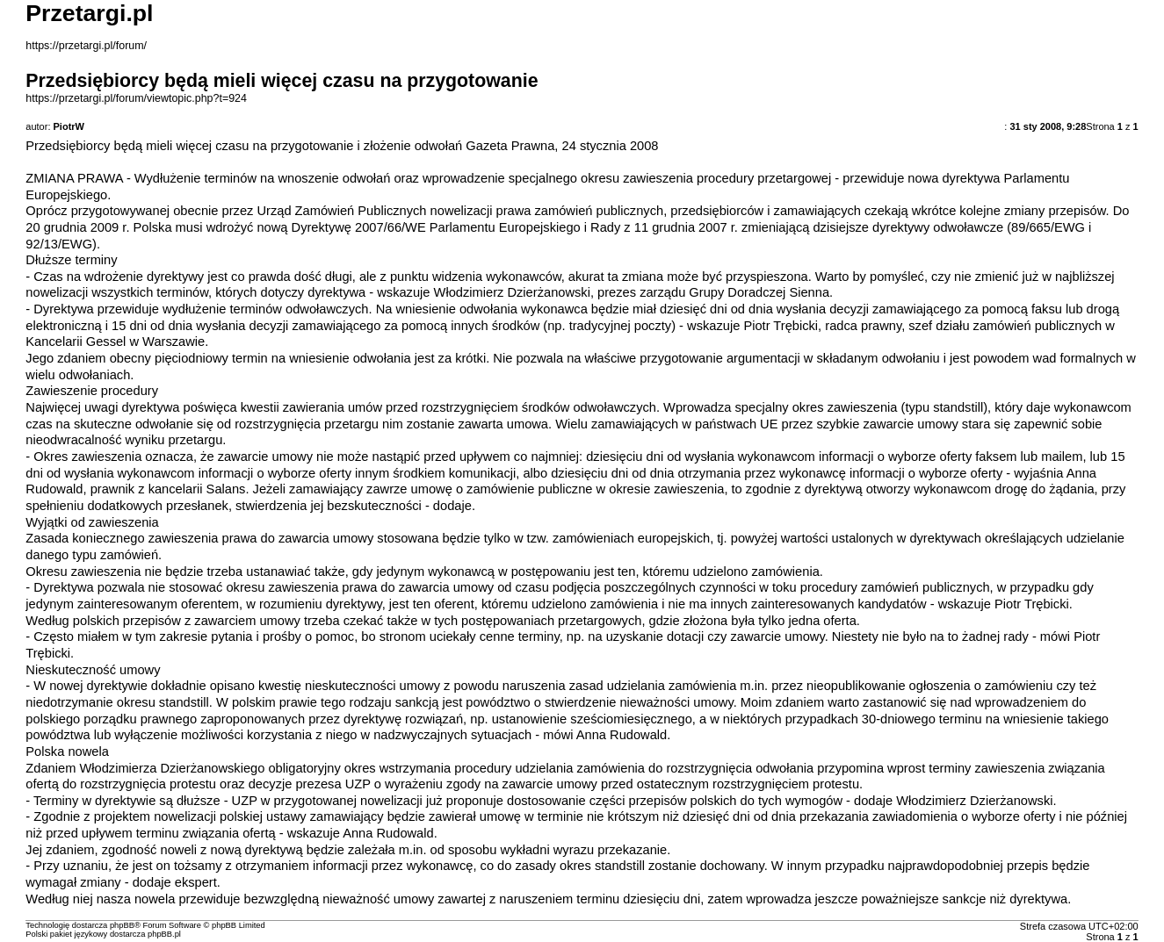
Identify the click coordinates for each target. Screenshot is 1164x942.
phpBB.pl (164, 934)
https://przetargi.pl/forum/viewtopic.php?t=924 (136, 98)
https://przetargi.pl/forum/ (86, 46)
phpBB (122, 925)
